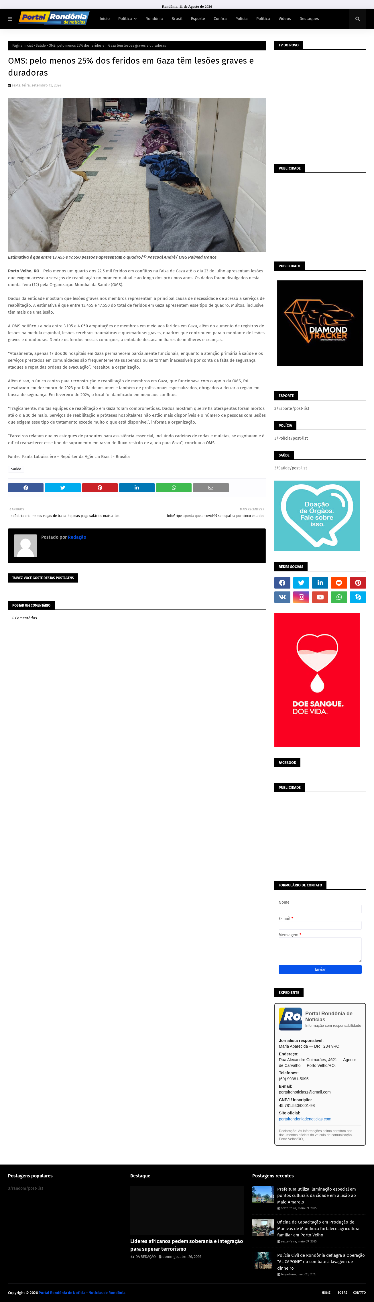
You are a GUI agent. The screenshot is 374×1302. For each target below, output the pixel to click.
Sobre (342, 1293)
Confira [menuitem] (220, 18)
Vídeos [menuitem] (285, 18)
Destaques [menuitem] (309, 18)
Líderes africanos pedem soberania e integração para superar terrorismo (186, 1245)
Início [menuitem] (105, 18)
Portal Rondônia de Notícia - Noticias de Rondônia (82, 1293)
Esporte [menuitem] (198, 18)
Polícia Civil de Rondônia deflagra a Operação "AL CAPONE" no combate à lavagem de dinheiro (321, 1262)
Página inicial (22, 46)
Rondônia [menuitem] (154, 18)
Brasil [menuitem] (177, 18)
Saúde (41, 46)
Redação (76, 537)
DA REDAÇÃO (145, 1256)
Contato (359, 1293)
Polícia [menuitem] (241, 18)
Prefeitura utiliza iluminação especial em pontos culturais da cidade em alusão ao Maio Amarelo (316, 1196)
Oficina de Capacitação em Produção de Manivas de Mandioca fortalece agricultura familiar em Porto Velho (318, 1229)
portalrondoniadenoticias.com (305, 1119)
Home (326, 1293)
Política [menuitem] (125, 18)
